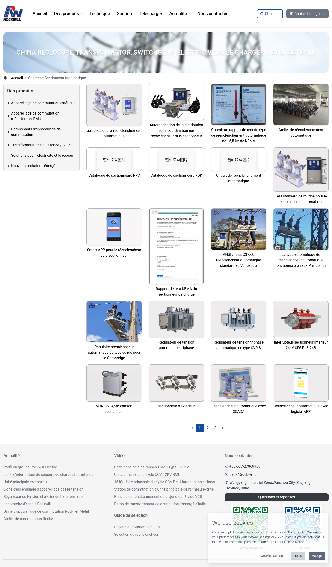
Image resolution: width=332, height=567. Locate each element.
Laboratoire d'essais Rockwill (27, 504)
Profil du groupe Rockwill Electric (30, 467)
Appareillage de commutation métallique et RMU (35, 116)
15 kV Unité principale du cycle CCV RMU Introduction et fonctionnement (166, 482)
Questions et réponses (276, 497)
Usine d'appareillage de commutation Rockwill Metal (46, 511)
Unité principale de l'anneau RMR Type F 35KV (151, 467)
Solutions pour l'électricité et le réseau (42, 155)
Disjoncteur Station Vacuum (137, 527)
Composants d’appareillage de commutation (36, 132)
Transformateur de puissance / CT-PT (41, 145)
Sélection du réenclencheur (136, 534)
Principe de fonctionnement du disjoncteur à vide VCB (158, 496)
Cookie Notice (294, 542)
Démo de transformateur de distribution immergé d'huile (160, 504)
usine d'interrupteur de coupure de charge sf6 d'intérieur (49, 474)
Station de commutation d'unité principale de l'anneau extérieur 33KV (166, 489)
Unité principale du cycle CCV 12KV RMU (147, 474)
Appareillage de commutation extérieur (43, 103)
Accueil (17, 78)
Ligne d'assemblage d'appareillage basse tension (43, 489)
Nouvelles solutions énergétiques (38, 166)
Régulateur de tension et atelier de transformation (44, 496)
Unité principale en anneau (25, 482)
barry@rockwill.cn (244, 474)
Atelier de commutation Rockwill (29, 519)
